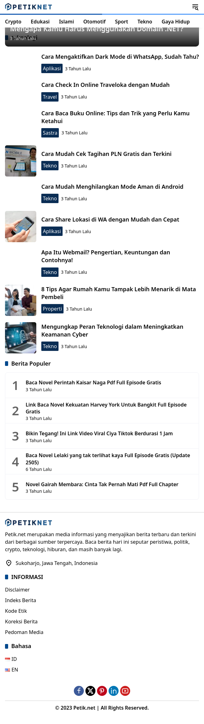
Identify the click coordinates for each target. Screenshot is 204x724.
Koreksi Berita (21, 621)
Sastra (50, 132)
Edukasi (40, 21)
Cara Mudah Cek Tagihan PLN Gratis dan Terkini (106, 153)
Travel (50, 96)
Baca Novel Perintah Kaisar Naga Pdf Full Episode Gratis (93, 382)
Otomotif (94, 21)
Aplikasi (52, 68)
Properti (52, 308)
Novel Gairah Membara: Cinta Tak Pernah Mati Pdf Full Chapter (102, 484)
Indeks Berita (20, 600)
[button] (195, 7)
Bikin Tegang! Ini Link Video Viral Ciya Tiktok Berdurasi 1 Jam (99, 433)
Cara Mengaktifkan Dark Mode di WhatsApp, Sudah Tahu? (120, 56)
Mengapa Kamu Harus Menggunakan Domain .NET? (96, 28)
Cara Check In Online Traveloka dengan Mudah (105, 84)
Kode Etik (16, 610)
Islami (66, 21)
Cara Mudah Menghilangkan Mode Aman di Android (112, 186)
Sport (121, 21)
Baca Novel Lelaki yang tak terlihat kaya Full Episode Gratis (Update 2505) (108, 459)
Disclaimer (17, 589)
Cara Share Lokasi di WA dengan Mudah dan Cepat (110, 219)
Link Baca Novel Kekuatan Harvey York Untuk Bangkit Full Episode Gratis (106, 408)
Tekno (145, 21)
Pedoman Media (24, 632)
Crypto (13, 21)
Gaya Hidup (175, 21)
